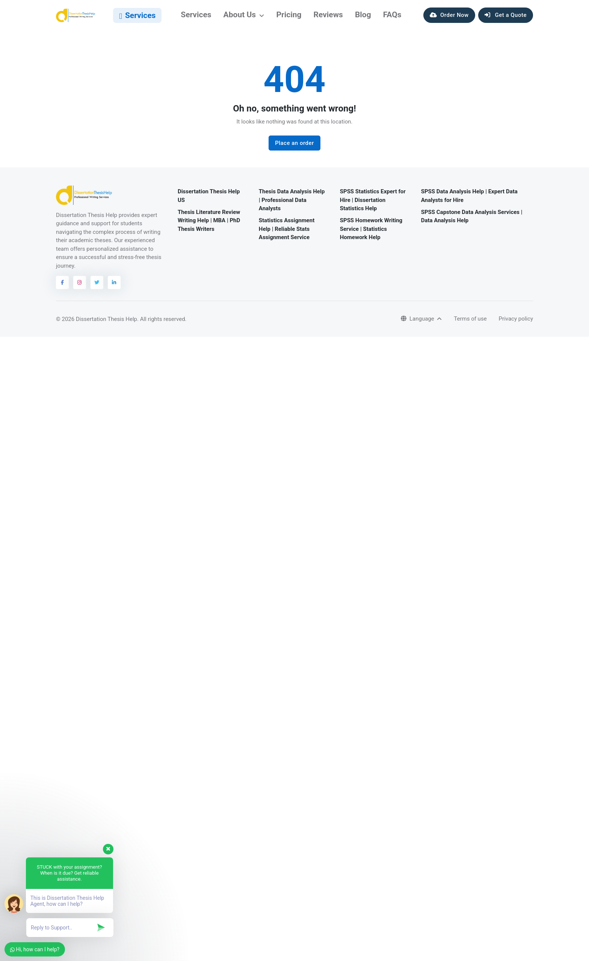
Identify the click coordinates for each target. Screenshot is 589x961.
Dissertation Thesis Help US (209, 201)
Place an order (294, 148)
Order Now (449, 18)
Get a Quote (506, 18)
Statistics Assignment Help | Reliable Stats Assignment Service (286, 234)
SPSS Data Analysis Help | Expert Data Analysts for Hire (469, 201)
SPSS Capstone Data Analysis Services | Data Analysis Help (472, 221)
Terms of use (470, 324)
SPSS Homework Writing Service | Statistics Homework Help (371, 234)
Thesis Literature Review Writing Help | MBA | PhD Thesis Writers (209, 226)
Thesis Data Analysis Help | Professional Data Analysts (292, 205)
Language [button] (418, 324)
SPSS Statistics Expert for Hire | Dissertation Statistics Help (373, 205)
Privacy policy (516, 324)
